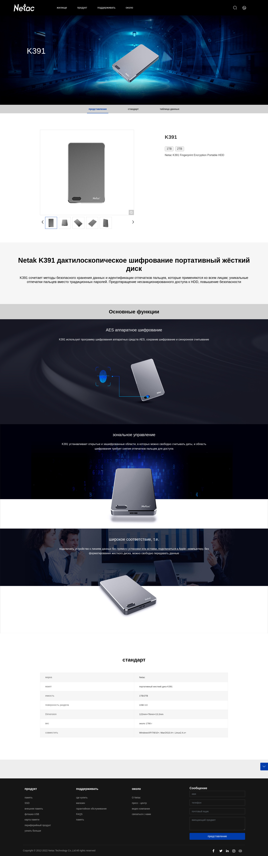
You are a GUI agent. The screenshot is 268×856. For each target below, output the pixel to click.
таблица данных (169, 109)
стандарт (133, 109)
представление (98, 109)
